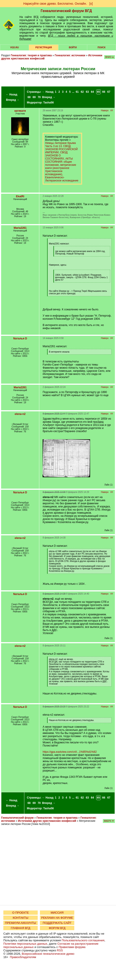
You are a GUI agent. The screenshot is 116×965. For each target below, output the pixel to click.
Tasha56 (48, 102)
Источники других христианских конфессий (47, 820)
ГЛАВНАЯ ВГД (20, 928)
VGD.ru (14, 47)
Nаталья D (20, 338)
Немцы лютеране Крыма (60, 143)
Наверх (105, 110)
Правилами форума (72, 947)
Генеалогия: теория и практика (31, 55)
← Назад (11, 94)
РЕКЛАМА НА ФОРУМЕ (57, 917)
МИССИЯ (57, 912)
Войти (73, 47)
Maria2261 (20, 227)
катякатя (20, 110)
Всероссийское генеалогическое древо (48, 953)
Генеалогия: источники (70, 55)
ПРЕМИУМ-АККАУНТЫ (20, 923)
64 (92, 91)
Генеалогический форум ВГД (66, 11)
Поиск (101, 47)
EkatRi (20, 196)
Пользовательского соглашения (83, 940)
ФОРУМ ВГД (57, 928)
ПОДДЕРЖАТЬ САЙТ (57, 923)
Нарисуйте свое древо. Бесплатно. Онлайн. (55, 3)
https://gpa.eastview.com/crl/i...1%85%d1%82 (70, 751)
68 (29, 97)
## (111, 110)
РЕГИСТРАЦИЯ (43, 47)
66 (103, 91)
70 (39, 97)
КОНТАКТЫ (20, 917)
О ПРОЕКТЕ (20, 912)
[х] (91, 3)
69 (34, 97)
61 (77, 91)
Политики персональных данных (25, 943)
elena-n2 (20, 414)
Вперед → (12, 99)
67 (108, 91)
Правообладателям (23, 957)
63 (87, 91)
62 (82, 91)
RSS (60, 950)
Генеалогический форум (17, 817)
